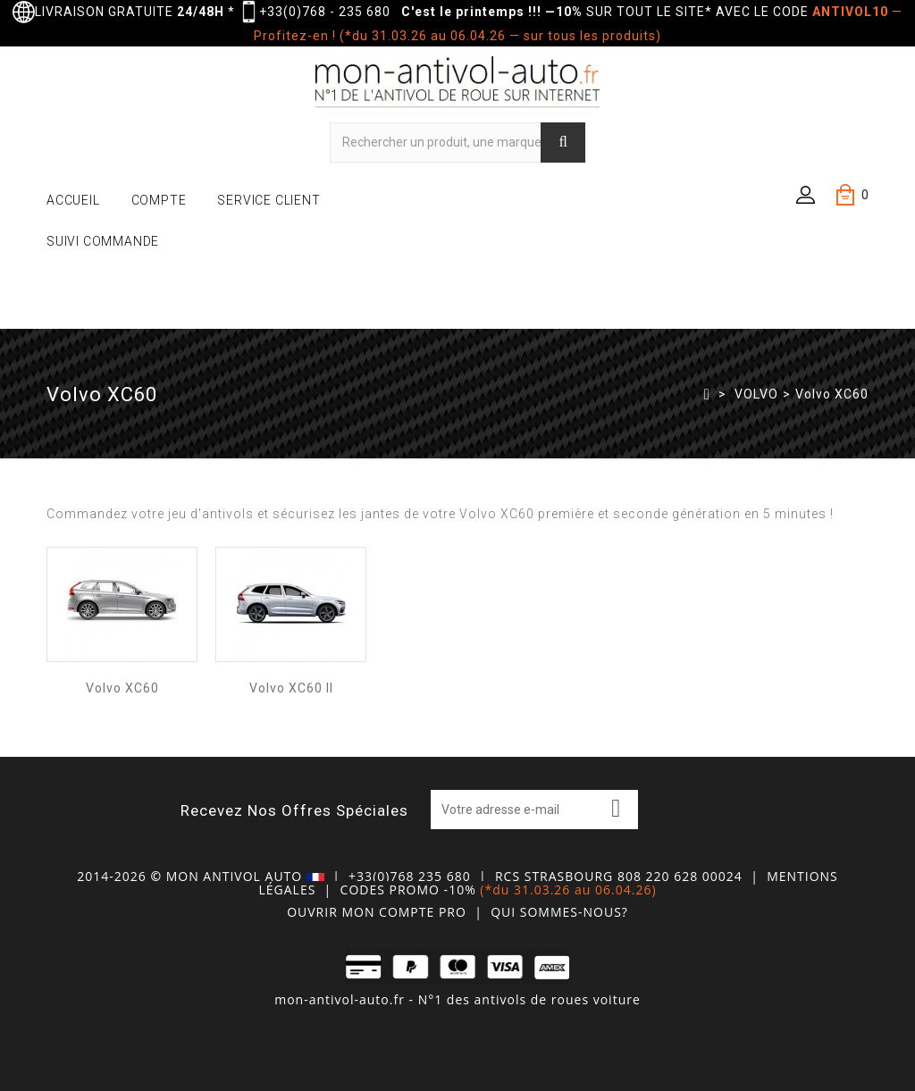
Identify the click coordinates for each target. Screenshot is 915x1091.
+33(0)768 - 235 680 (325, 11)
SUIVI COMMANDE (102, 241)
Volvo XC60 (122, 688)
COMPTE (159, 200)
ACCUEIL (73, 200)
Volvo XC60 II (291, 688)
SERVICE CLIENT (268, 200)
